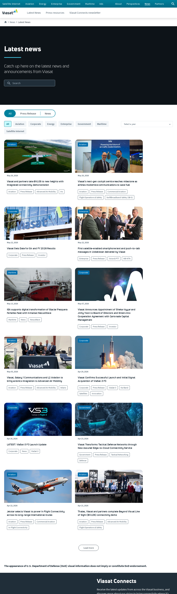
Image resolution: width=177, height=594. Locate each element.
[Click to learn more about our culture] (50, 499)
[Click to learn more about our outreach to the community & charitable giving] (60, 527)
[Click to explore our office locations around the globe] (9, 520)
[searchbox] (29, 83)
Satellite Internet (15, 131)
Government (84, 123)
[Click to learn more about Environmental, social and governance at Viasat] (64, 520)
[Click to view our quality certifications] (56, 513)
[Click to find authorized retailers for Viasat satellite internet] (106, 506)
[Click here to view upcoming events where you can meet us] (7, 506)
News (48, 113)
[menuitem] (11, 4)
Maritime (101, 123)
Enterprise (66, 123)
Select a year (130, 124)
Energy (50, 123)
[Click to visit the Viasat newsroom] (9, 534)
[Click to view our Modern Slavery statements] (18, 541)
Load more (88, 400)
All (10, 113)
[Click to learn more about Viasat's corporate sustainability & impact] (56, 506)
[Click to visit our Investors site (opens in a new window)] (9, 527)
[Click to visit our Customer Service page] (105, 499)
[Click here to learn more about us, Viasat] (8, 499)
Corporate (35, 123)
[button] (110, 459)
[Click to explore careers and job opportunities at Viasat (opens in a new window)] (8, 513)
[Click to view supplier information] (107, 513)
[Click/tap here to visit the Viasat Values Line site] (13, 547)
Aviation (19, 123)
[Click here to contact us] (102, 520)
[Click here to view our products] (101, 527)
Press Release (28, 113)
